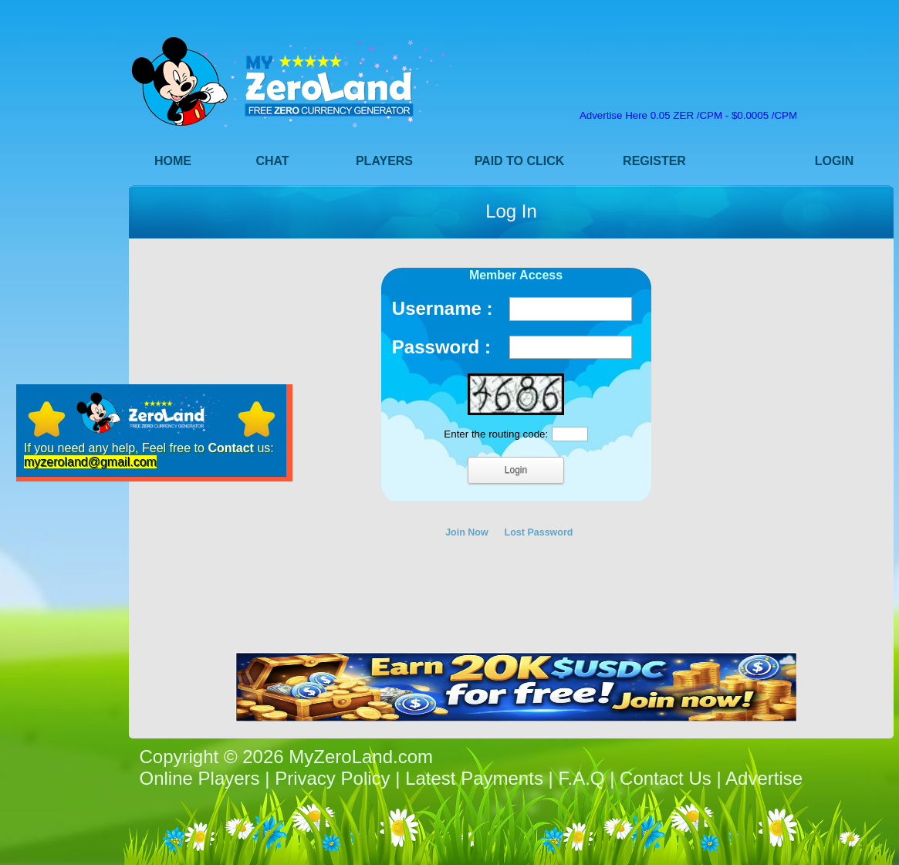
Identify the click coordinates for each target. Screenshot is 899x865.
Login (834, 160)
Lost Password (539, 532)
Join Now (466, 532)
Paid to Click (520, 160)
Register (654, 160)
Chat (272, 160)
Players (384, 160)
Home (172, 160)
